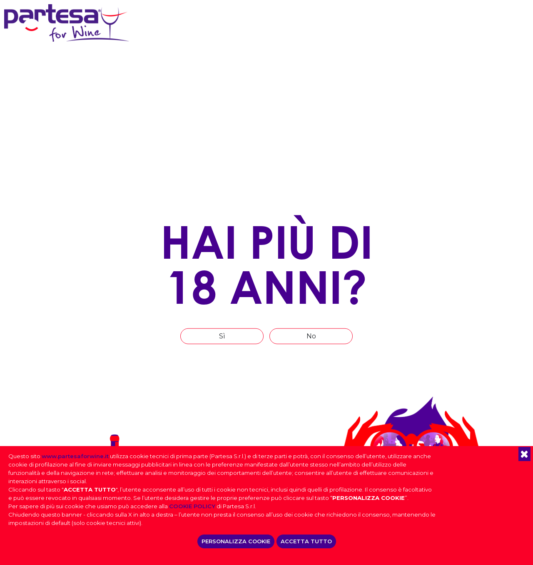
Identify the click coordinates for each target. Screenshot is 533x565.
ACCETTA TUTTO (306, 541)
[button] (524, 454)
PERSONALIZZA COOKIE (236, 541)
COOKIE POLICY (192, 506)
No (311, 336)
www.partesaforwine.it (75, 456)
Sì (222, 336)
